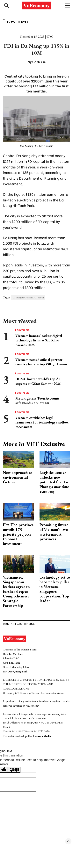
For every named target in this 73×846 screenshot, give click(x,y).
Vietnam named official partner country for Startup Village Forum (41, 361)
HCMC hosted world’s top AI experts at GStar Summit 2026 (38, 381)
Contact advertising (19, 624)
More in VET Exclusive (34, 444)
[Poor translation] (14, 770)
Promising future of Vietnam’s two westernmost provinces (54, 531)
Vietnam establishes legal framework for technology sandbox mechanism (42, 422)
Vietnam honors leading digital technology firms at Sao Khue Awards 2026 (38, 340)
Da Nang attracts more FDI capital (28, 297)
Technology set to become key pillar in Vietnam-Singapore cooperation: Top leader (55, 589)
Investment (16, 21)
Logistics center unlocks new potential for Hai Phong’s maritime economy (54, 482)
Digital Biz (23, 330)
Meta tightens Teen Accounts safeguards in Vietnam (37, 400)
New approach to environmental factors (17, 477)
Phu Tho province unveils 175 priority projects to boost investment (18, 534)
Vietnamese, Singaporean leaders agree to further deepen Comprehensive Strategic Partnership (16, 591)
